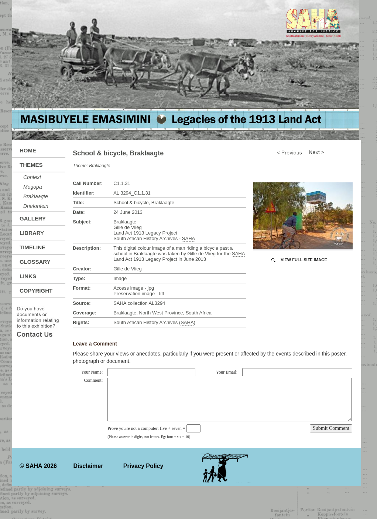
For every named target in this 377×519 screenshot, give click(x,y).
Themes (31, 165)
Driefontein (35, 206)
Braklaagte (35, 196)
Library (32, 233)
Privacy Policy (143, 466)
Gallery (33, 218)
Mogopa (32, 187)
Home (28, 150)
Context (32, 177)
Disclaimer (88, 466)
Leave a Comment (95, 344)
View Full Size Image (304, 259)
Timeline (32, 247)
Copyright (36, 290)
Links (28, 276)
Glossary (35, 262)
